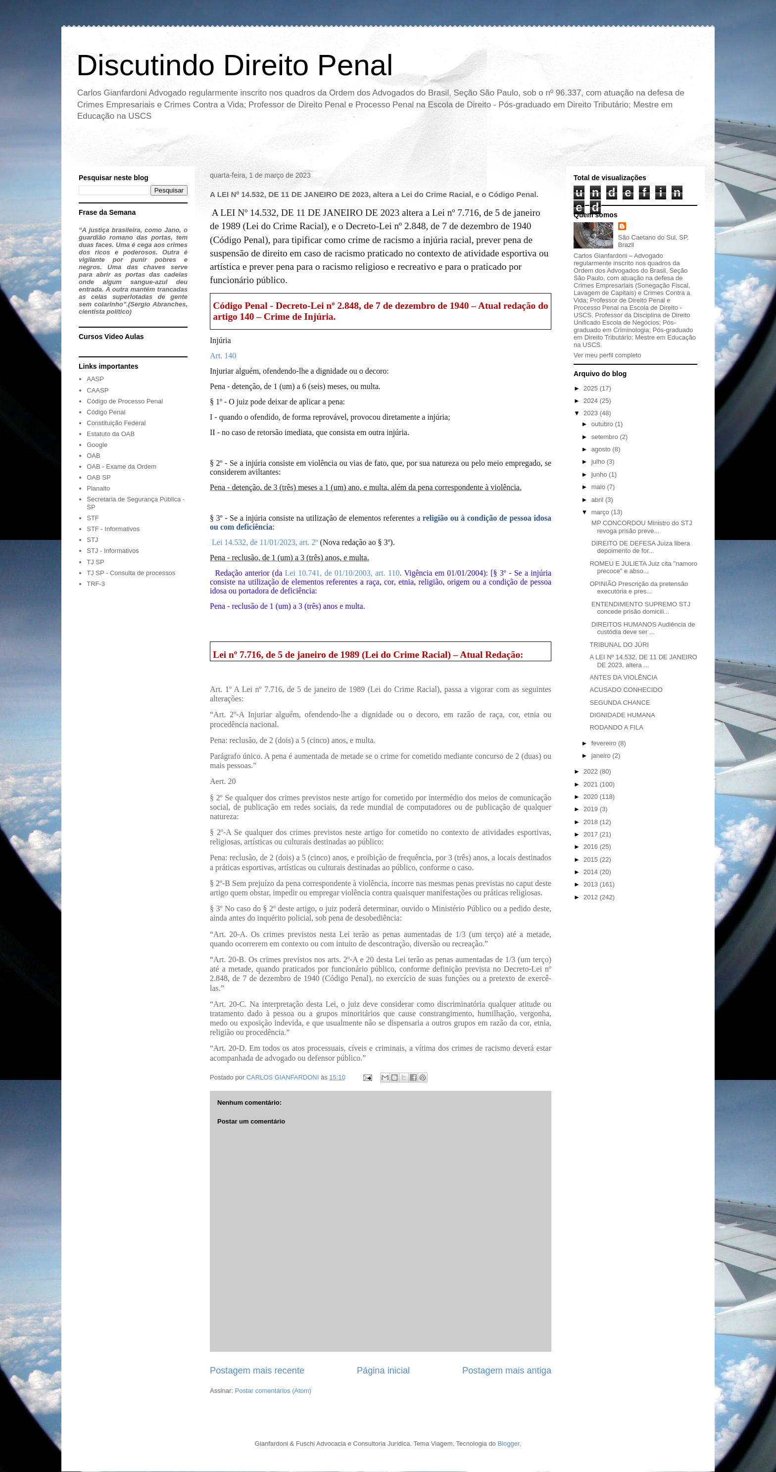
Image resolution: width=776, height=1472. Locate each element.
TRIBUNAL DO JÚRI (618, 644)
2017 (591, 834)
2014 (591, 872)
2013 (591, 884)
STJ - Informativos (113, 550)
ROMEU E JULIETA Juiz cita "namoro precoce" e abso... (643, 567)
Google (97, 444)
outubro (603, 424)
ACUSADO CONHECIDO (625, 689)
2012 (591, 897)
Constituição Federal (116, 423)
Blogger (508, 1443)
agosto (602, 449)
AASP (95, 379)
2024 (591, 400)
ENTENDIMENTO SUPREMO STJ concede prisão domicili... (639, 608)
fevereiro (604, 743)
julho (599, 461)
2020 (591, 796)
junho (600, 474)
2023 (591, 413)
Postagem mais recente (257, 1370)
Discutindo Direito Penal (234, 65)
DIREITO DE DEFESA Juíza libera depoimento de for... (639, 547)
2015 (591, 859)
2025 (591, 388)
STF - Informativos (113, 529)
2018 (591, 822)
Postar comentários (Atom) (273, 1390)
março (601, 512)
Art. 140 (223, 355)
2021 (591, 784)
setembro (605, 437)
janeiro (602, 755)
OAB (93, 455)
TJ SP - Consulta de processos (131, 573)
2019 (591, 809)
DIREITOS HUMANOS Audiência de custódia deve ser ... (642, 628)
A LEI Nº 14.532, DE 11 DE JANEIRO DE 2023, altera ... (643, 661)
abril (598, 499)
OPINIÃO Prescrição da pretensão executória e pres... (638, 587)
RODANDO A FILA (616, 727)
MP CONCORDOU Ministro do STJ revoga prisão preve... (640, 527)
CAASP (97, 390)
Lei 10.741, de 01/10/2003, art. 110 (342, 573)
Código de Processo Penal (125, 401)
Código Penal (106, 412)
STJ (92, 539)
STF (93, 518)
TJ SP (95, 562)
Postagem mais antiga (506, 1370)
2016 (591, 846)
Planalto (98, 488)
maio (599, 487)
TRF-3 (96, 584)
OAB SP (98, 477)
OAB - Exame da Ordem (121, 466)
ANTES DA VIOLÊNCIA (623, 677)
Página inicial (383, 1370)
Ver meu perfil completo (607, 355)
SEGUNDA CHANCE (619, 702)
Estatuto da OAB (111, 434)
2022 (591, 771)
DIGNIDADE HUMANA (622, 715)
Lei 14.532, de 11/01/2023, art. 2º (265, 542)
